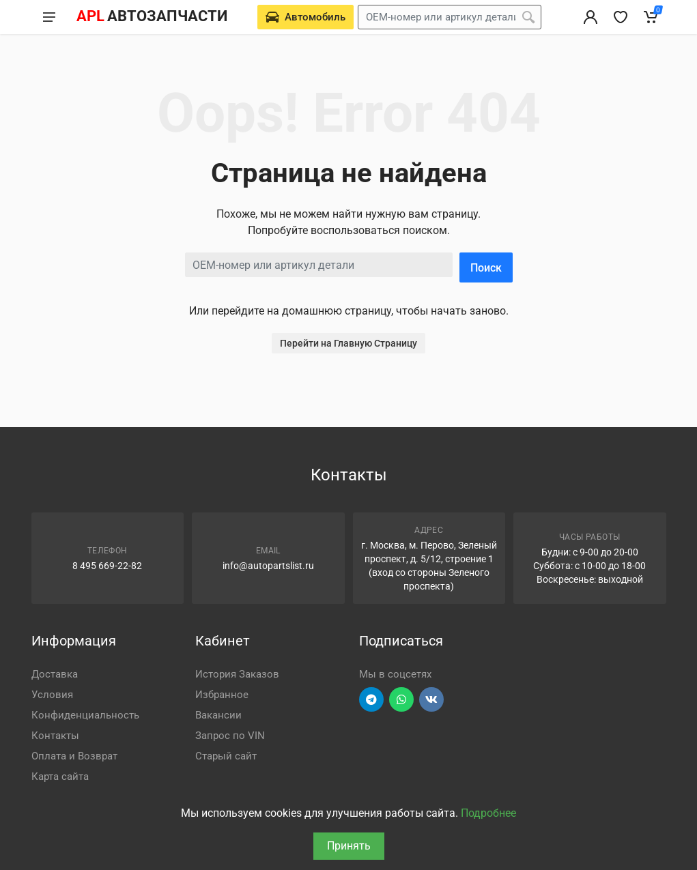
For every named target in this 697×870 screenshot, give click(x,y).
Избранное (221, 694)
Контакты (55, 735)
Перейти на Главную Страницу (348, 343)
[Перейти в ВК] (431, 699)
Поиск (486, 267)
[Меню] (49, 17)
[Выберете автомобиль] (305, 17)
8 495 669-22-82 (107, 565)
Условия (52, 694)
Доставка (54, 674)
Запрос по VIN (230, 735)
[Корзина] (651, 17)
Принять (349, 845)
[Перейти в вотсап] (401, 699)
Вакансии (218, 715)
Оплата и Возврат (74, 756)
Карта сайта (60, 776)
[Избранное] (621, 17)
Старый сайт (226, 756)
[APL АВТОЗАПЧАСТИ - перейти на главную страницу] (151, 17)
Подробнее (488, 813)
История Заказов (237, 674)
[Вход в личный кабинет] (590, 17)
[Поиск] (528, 17)
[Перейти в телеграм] (371, 699)
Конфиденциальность (85, 715)
